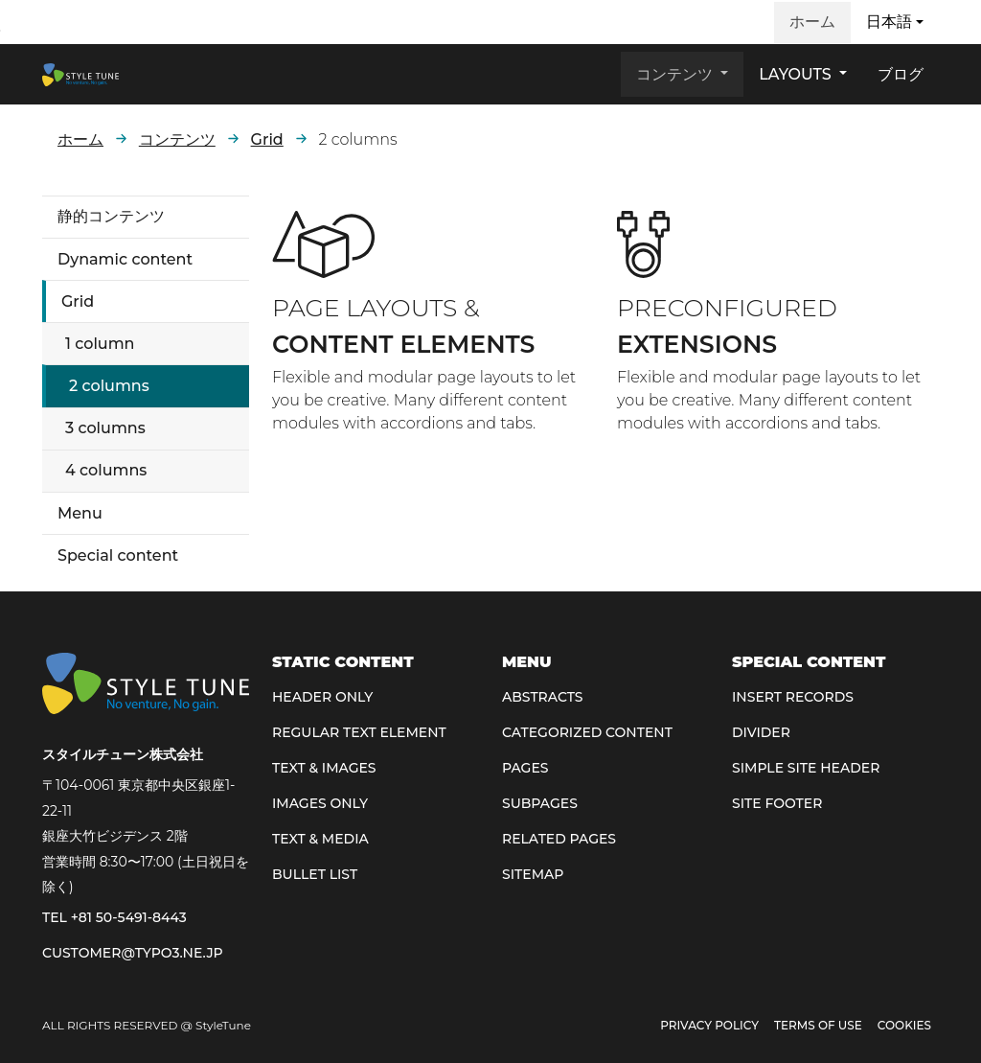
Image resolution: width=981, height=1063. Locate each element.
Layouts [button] (797, 74)
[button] (895, 22)
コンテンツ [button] (676, 74)
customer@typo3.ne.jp (132, 952)
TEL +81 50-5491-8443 (114, 917)
